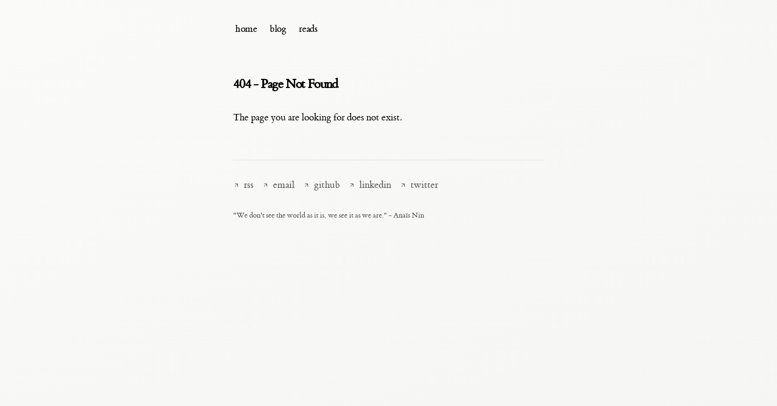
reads (308, 29)
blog (278, 29)
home (246, 29)
